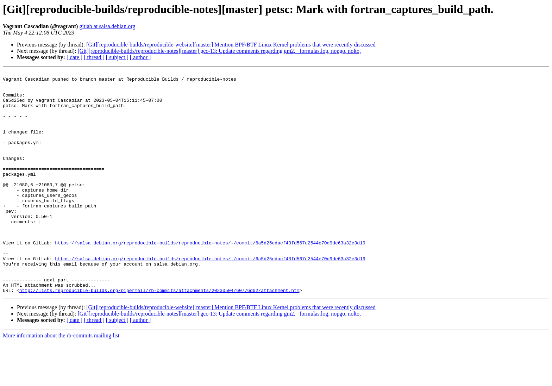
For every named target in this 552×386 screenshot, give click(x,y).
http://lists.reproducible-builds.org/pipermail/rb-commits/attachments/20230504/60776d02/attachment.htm (159, 334)
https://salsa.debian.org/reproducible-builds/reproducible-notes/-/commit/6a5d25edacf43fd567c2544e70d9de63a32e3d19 (210, 277)
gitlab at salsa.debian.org (107, 26)
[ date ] (74, 57)
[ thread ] (94, 57)
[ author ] (140, 57)
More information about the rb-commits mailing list (61, 380)
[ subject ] (117, 57)
